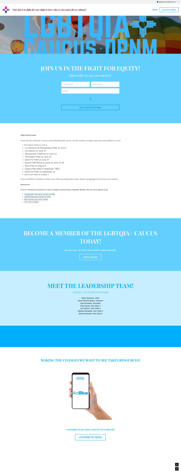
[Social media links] (178, 2)
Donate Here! (169, 9)
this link (92, 179)
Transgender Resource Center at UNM (39, 194)
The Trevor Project (31, 202)
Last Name (97, 84)
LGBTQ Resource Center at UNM (37, 197)
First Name (67, 84)
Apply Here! (90, 257)
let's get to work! (90, 107)
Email (65, 91)
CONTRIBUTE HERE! (90, 437)
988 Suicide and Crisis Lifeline (36, 199)
